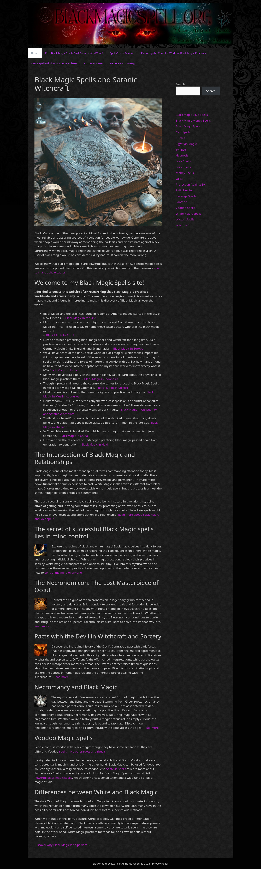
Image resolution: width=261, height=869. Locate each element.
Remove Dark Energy (122, 63)
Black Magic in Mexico (112, 388)
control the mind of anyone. (63, 572)
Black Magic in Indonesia (101, 379)
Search (180, 84)
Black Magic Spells (188, 126)
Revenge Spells (186, 196)
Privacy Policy (160, 863)
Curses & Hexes (93, 63)
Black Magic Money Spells (193, 120)
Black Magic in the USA (80, 318)
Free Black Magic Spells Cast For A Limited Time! (74, 53)
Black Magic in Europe (127, 348)
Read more (41, 626)
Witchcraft (183, 225)
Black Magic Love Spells (192, 115)
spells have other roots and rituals (82, 751)
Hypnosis (182, 155)
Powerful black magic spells (53, 778)
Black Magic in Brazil (59, 335)
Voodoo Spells (185, 208)
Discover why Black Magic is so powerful (61, 845)
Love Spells (183, 161)
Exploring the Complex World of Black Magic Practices (173, 53)
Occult (180, 179)
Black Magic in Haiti (94, 444)
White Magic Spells (188, 213)
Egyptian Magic (186, 144)
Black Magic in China (74, 436)
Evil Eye (181, 150)
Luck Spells (183, 167)
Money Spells (185, 173)
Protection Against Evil (191, 184)
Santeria (181, 202)
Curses (180, 138)
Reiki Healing (185, 190)
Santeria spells (116, 769)
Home (34, 53)
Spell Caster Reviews (122, 53)
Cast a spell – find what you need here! (54, 63)
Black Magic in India (63, 370)
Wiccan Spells (185, 219)
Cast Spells (183, 132)
